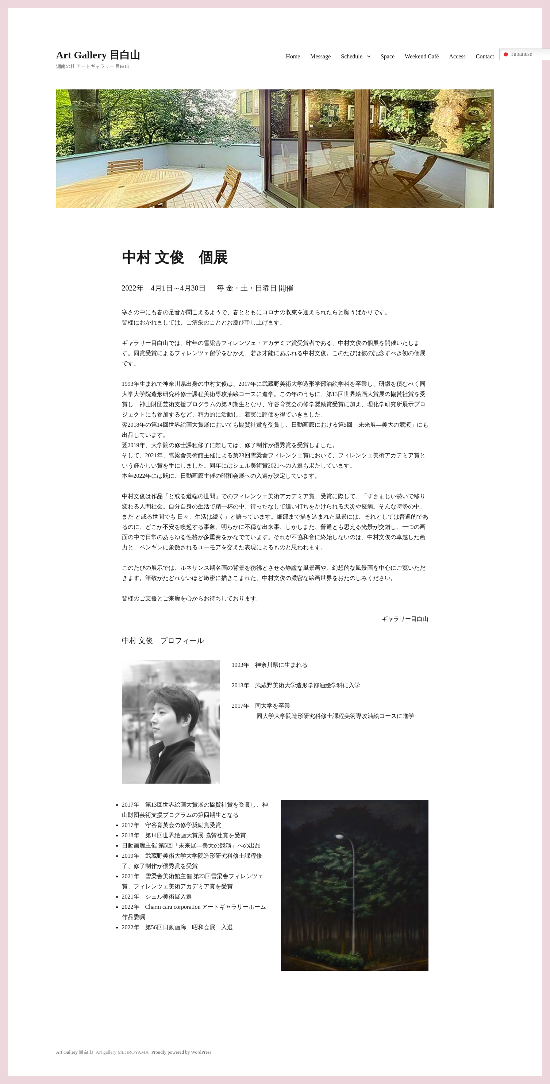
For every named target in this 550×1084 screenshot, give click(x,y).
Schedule (351, 56)
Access (457, 56)
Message (320, 56)
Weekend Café (422, 56)
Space (388, 56)
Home (293, 56)
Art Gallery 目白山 (98, 55)
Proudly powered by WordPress (181, 1052)
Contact (485, 56)
